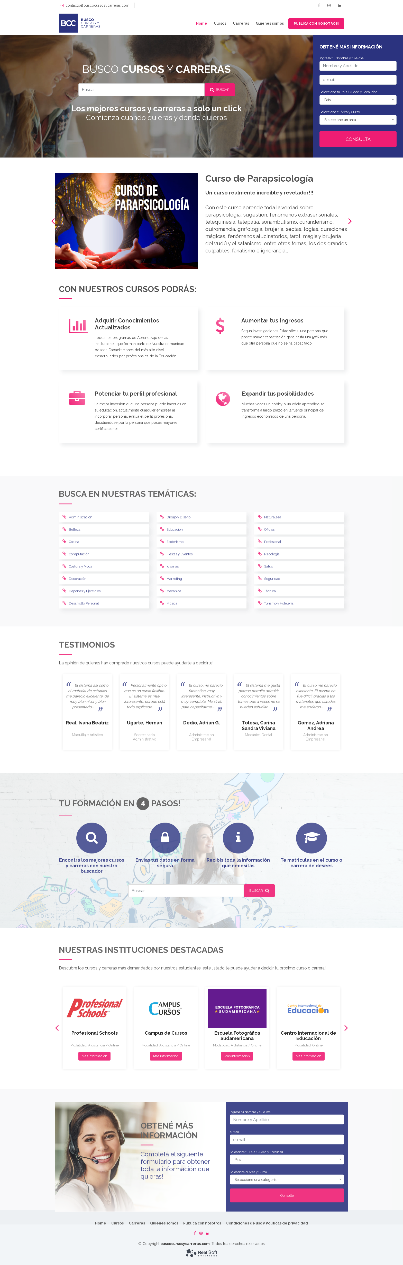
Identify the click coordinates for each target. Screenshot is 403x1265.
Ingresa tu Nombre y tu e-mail (342, 58)
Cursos (220, 23)
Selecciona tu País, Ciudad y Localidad (348, 92)
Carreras (241, 23)
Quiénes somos (270, 23)
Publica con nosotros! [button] (316, 23)
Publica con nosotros (202, 1223)
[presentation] (53, 221)
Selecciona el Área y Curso (339, 112)
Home (201, 23)
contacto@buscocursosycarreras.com (97, 5)
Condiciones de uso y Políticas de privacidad (267, 1223)
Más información (94, 1184)
